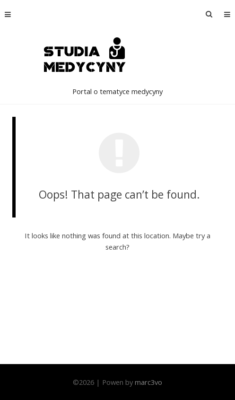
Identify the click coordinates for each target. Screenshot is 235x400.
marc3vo (148, 382)
